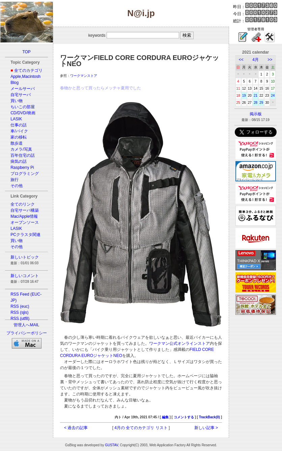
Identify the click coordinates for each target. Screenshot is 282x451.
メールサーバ (22, 88)
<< (241, 59)
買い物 (16, 100)
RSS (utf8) (19, 318)
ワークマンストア (83, 76)
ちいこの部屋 (22, 106)
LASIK (16, 119)
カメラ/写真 (21, 149)
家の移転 (18, 137)
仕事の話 (18, 125)
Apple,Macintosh (25, 76)
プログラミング (24, 173)
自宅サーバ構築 (24, 210)
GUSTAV (111, 445)
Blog (14, 82)
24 (273, 95)
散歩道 (16, 143)
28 (255, 102)
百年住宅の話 (22, 155)
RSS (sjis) (19, 312)
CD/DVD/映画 (22, 113)
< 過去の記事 (76, 427)
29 (261, 102)
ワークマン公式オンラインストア (179, 343)
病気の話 (18, 161)
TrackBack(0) (209, 417)
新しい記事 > (206, 427)
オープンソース (24, 222)
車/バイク (19, 131)
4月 (255, 59)
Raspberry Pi (22, 167)
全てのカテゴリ (28, 70)
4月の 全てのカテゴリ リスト (140, 427)
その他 (16, 185)
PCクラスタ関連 (25, 234)
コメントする (184, 417)
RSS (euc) (19, 306)
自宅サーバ (20, 94)
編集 (165, 417)
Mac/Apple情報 (24, 216)
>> (269, 59)
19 (244, 95)
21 (255, 95)
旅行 (14, 179)
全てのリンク (22, 204)
